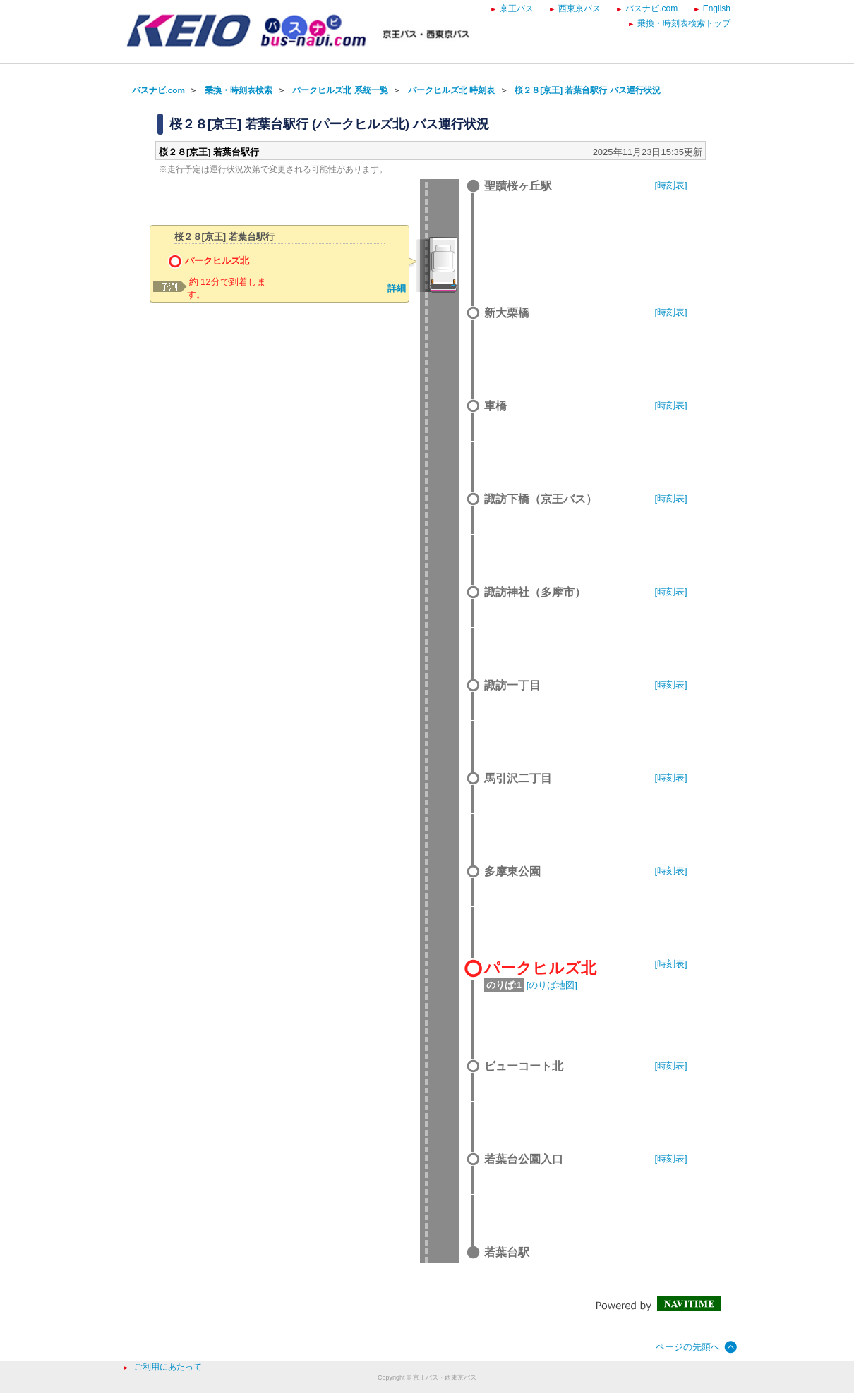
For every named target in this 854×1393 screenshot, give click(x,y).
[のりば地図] (552, 985)
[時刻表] (671, 185)
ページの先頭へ (688, 1347)
